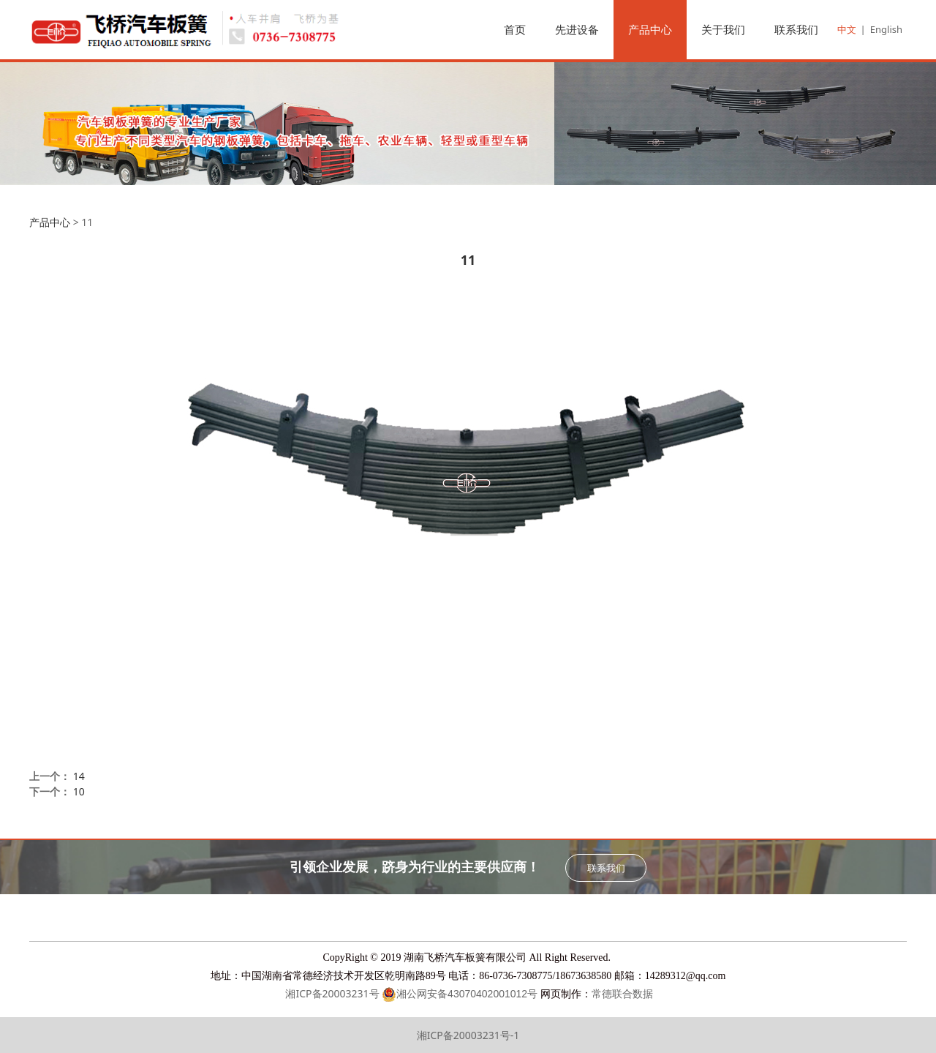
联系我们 (796, 29)
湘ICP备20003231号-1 (468, 1035)
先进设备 (577, 29)
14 (79, 776)
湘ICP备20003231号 (331, 993)
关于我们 (723, 29)
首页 (515, 29)
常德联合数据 (622, 994)
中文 (846, 29)
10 (79, 791)
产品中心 (650, 29)
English (886, 29)
